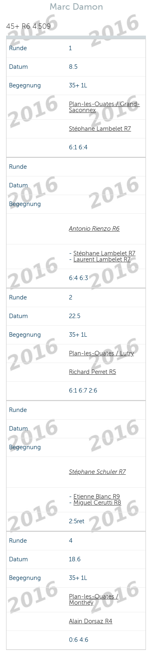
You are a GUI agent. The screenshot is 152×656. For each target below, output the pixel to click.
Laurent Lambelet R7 (102, 259)
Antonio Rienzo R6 (94, 228)
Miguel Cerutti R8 (97, 502)
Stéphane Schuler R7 (97, 472)
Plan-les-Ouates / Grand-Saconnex (104, 107)
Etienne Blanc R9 (96, 496)
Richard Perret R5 (92, 372)
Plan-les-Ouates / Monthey (93, 599)
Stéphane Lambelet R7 (100, 128)
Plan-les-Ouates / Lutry (101, 353)
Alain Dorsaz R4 (90, 621)
